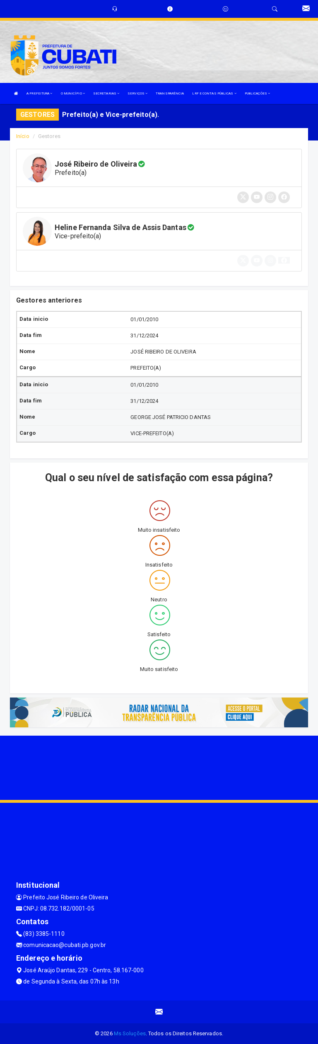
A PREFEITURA (39, 93)
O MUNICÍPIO (73, 93)
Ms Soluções (130, 1033)
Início (22, 136)
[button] (284, 260)
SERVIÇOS (137, 93)
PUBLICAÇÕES (257, 93)
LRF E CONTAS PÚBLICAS (214, 93)
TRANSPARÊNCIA (170, 93)
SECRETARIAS (106, 93)
